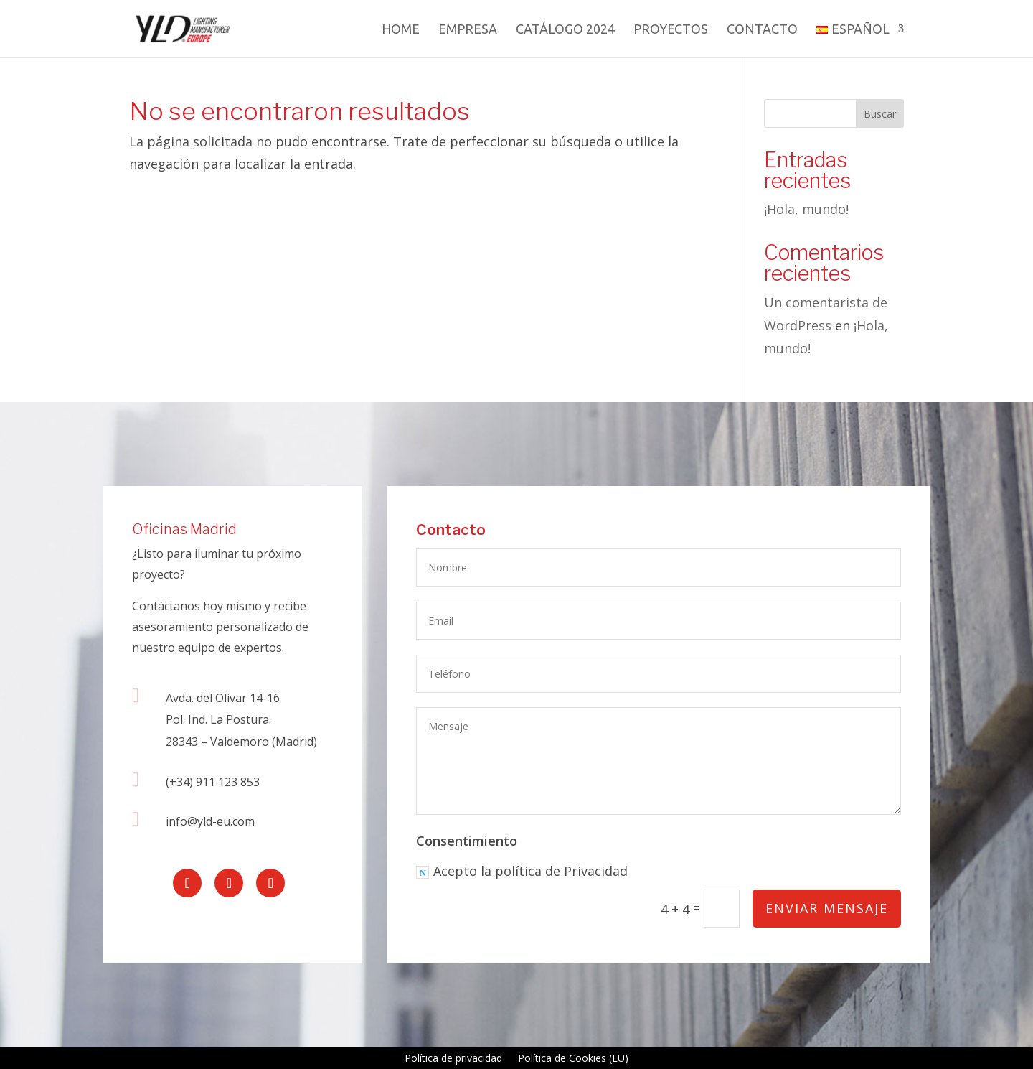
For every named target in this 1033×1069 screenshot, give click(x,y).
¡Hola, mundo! (806, 209)
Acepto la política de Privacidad (523, 873)
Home (401, 30)
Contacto (762, 30)
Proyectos (670, 30)
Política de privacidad (453, 1059)
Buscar (880, 114)
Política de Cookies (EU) (573, 1059)
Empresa (467, 30)
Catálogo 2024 (565, 30)
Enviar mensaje (826, 909)
